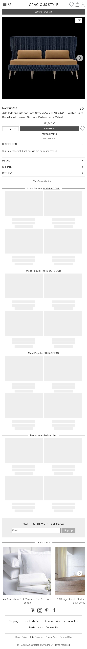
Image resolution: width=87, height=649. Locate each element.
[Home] (44, 5)
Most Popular (43, 188)
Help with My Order (31, 621)
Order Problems (36, 637)
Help (40, 627)
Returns (48, 621)
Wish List (61, 621)
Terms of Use (66, 637)
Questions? (43, 181)
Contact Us (52, 627)
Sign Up (68, 530)
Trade (32, 627)
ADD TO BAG (49, 129)
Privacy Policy (52, 637)
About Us (73, 621)
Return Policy (21, 637)
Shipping (13, 621)
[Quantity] (11, 129)
